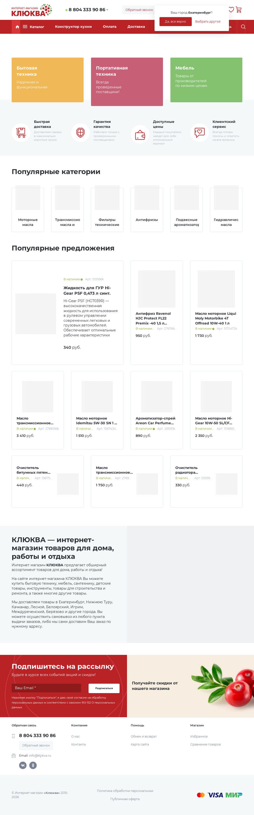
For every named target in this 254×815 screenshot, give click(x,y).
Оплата (109, 26)
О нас (75, 736)
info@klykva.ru (40, 755)
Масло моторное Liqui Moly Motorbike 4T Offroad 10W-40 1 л (215, 318)
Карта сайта (140, 744)
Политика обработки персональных (125, 791)
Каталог (33, 26)
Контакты (78, 744)
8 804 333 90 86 (87, 9)
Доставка (136, 26)
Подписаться (104, 688)
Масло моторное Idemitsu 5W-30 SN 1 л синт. (96, 423)
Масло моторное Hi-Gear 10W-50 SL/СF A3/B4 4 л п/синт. (213, 423)
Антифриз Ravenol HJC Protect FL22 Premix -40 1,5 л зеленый (153, 320)
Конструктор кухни (73, 26)
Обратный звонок (139, 10)
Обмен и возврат (144, 736)
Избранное (199, 736)
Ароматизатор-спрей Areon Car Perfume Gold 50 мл (155, 423)
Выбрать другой (208, 21)
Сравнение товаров (205, 744)
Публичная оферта (125, 799)
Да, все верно (175, 21)
